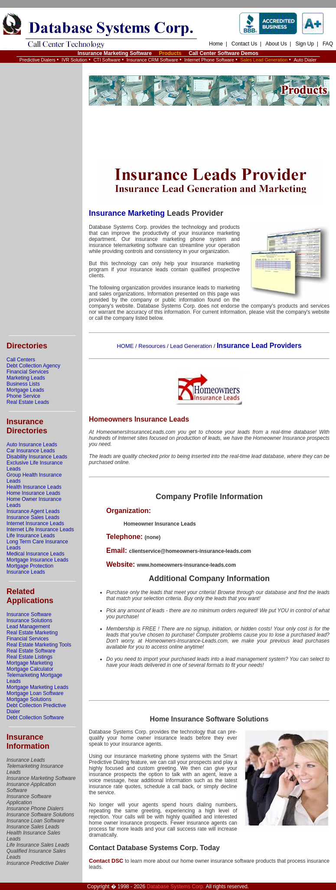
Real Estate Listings (29, 657)
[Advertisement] (41, 199)
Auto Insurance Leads (32, 445)
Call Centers (21, 360)
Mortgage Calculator (30, 669)
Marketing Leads (26, 378)
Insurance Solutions (29, 620)
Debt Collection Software (35, 718)
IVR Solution (74, 59)
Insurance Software (29, 614)
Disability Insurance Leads (37, 457)
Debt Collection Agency (33, 366)
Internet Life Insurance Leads (40, 529)
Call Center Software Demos (223, 53)
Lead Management (28, 627)
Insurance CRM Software (152, 59)
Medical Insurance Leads (35, 554)
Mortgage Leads (25, 390)
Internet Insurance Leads (35, 523)
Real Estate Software (31, 651)
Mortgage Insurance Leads (38, 560)
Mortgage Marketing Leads (38, 687)
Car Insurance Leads (31, 451)
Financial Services (28, 372)
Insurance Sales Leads (33, 517)
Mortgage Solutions (29, 699)
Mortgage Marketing (30, 663)
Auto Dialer (305, 59)
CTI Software (106, 59)
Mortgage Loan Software (35, 693)
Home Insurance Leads (33, 493)
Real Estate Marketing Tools (39, 645)
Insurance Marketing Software (115, 53)
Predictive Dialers (37, 59)
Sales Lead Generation (263, 59)
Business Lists (23, 384)
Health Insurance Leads (34, 487)
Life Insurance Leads (31, 536)
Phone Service (23, 396)
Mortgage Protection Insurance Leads (30, 569)
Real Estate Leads (28, 402)
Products (170, 53)
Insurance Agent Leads (33, 511)
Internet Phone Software (209, 59)
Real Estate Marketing (32, 633)
